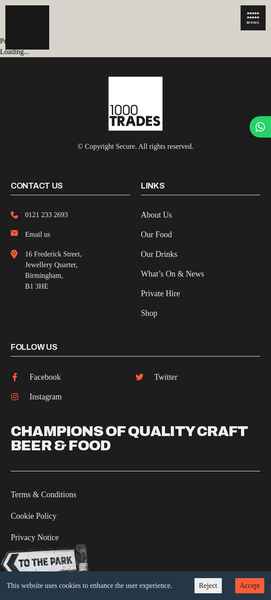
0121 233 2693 (46, 214)
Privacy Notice (35, 537)
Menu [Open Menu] (253, 18)
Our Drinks (159, 254)
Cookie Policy (34, 516)
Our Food (156, 234)
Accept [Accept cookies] (250, 585)
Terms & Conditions (43, 494)
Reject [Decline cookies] (208, 585)
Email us (37, 234)
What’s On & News (172, 273)
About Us (156, 214)
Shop (149, 313)
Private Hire (160, 293)
